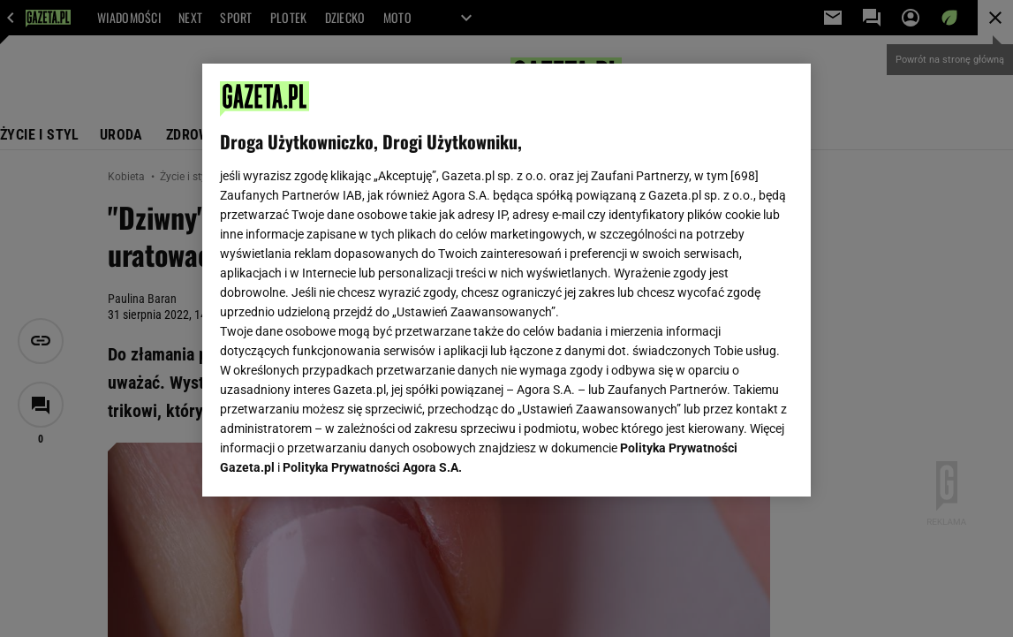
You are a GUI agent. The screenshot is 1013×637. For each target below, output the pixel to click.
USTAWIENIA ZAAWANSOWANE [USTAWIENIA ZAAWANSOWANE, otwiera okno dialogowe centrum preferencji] (336, 461)
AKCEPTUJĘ (732, 462)
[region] (506, 280)
